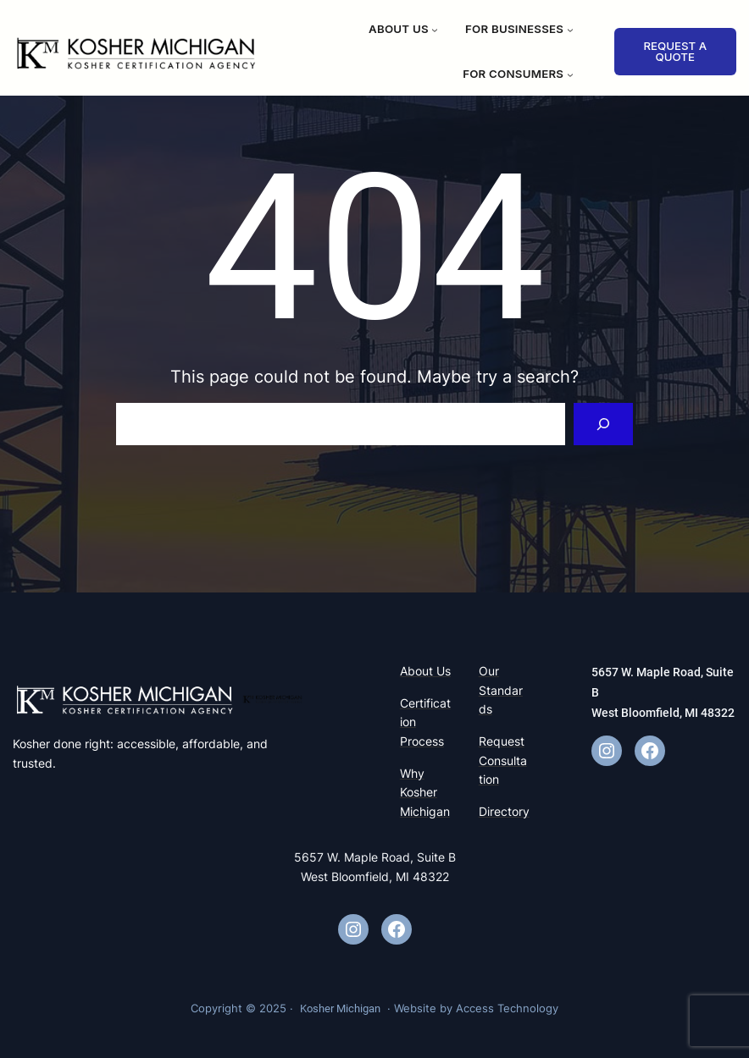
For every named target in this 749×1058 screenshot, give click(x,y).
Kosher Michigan (340, 1008)
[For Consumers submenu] (570, 74)
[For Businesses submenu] (570, 29)
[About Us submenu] (434, 29)
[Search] (604, 423)
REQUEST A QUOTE (675, 51)
